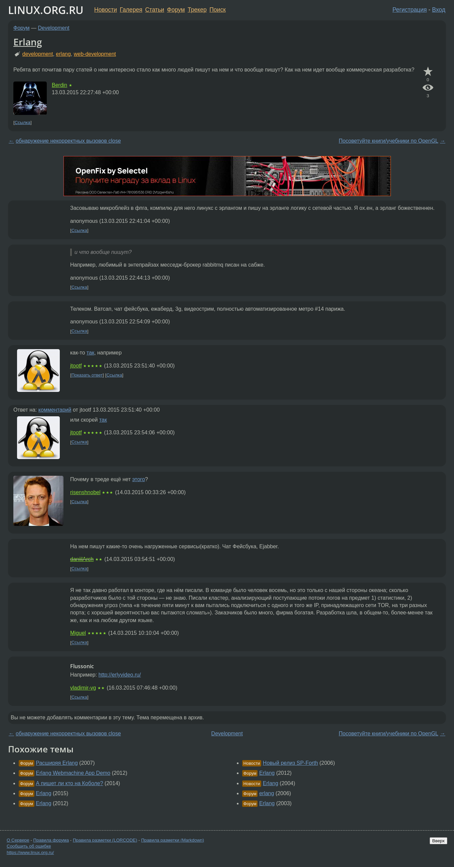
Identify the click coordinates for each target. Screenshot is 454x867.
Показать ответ (87, 375)
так (90, 352)
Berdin (59, 85)
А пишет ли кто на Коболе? (69, 783)
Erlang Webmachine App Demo (73, 773)
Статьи (154, 9)
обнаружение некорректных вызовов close (68, 141)
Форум (176, 9)
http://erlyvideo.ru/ (120, 675)
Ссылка (22, 122)
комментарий (54, 410)
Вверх (438, 840)
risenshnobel (85, 492)
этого (138, 479)
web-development (95, 54)
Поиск (217, 9)
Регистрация (410, 9)
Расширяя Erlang (57, 763)
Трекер (197, 9)
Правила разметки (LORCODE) (105, 840)
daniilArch (82, 559)
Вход (438, 9)
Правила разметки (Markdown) (172, 840)
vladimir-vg (83, 688)
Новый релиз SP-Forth (290, 763)
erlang (63, 54)
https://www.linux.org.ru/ (30, 852)
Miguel (78, 633)
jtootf (76, 366)
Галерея (131, 9)
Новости (105, 9)
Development (53, 28)
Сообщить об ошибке (29, 846)
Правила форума (51, 840)
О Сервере (18, 840)
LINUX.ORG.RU (46, 10)
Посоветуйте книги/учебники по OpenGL (388, 141)
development (37, 54)
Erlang (27, 41)
